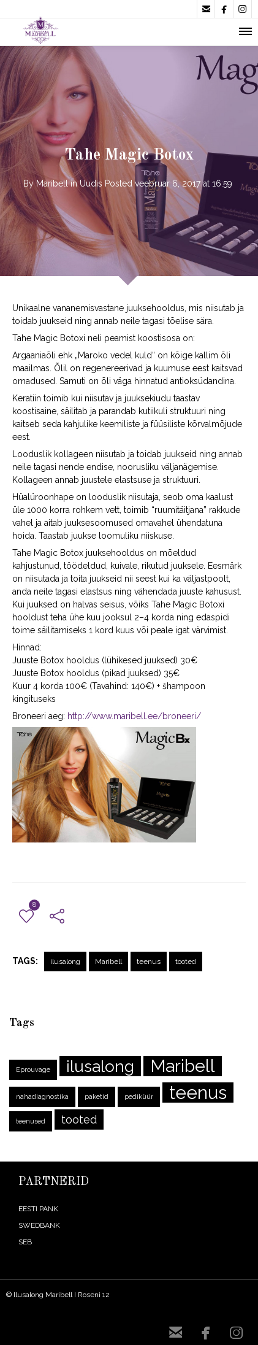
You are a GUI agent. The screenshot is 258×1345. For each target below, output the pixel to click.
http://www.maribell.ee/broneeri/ (134, 716)
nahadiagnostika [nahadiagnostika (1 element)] (42, 1096)
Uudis (91, 183)
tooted (185, 961)
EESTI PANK (38, 1208)
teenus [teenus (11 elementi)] (198, 1092)
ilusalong (65, 961)
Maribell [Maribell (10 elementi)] (182, 1066)
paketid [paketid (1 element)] (96, 1096)
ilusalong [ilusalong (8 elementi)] (100, 1066)
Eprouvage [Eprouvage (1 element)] (33, 1069)
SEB (25, 1242)
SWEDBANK (39, 1225)
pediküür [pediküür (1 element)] (138, 1096)
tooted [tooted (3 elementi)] (79, 1119)
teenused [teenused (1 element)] (30, 1121)
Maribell (52, 183)
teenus (149, 961)
